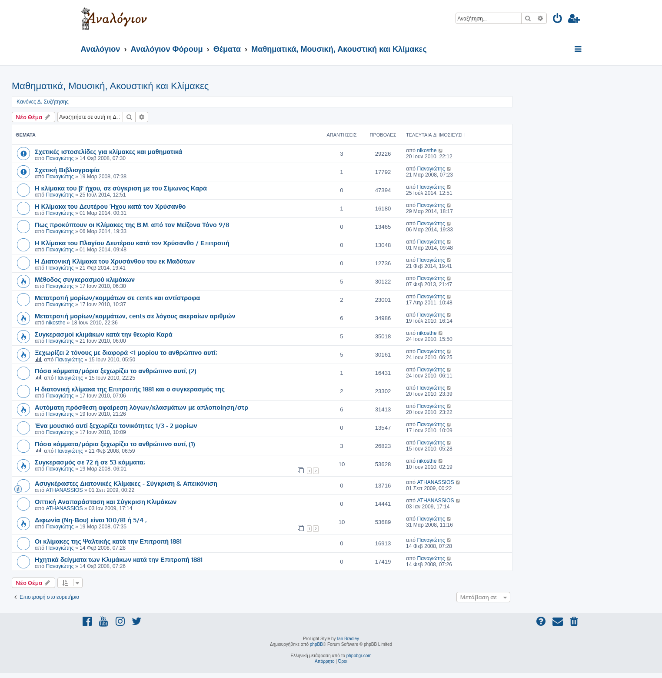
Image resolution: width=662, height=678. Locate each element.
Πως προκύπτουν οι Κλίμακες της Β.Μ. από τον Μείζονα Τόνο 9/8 (132, 224)
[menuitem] (558, 20)
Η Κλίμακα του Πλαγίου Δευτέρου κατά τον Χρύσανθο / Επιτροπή (132, 243)
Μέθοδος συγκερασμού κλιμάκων (85, 279)
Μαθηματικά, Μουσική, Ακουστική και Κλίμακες (110, 85)
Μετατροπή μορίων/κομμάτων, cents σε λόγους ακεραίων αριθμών (135, 316)
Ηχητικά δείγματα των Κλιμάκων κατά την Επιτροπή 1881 (119, 559)
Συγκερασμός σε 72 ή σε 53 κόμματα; (90, 462)
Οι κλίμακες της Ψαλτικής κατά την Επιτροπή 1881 (108, 541)
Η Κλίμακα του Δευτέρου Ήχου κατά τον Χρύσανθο (110, 206)
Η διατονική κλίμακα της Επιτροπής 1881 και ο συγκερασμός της (130, 389)
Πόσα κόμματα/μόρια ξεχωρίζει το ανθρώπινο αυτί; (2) (115, 370)
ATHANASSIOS (64, 490)
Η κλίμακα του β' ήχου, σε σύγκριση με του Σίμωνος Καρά (121, 188)
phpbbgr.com (359, 655)
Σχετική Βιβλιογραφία (67, 170)
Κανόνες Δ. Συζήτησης (43, 102)
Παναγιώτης (59, 158)
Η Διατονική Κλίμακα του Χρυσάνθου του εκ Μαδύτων (115, 261)
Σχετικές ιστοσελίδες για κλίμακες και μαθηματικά (108, 151)
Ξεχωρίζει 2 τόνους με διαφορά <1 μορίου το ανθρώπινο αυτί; (126, 352)
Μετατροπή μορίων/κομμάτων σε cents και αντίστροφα (117, 297)
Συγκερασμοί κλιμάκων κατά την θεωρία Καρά (104, 334)
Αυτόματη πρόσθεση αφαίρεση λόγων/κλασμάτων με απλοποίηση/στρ (141, 407)
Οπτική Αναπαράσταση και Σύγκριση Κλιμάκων (105, 501)
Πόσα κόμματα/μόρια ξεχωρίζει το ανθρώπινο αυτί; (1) (115, 444)
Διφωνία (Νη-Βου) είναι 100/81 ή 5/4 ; (90, 520)
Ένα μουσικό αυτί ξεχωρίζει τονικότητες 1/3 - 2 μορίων (116, 425)
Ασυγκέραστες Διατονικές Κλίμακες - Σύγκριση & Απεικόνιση (126, 483)
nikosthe (426, 150)
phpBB (316, 644)
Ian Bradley (348, 638)
